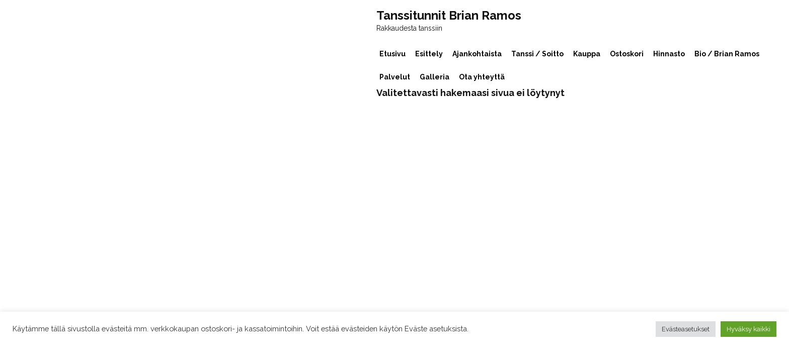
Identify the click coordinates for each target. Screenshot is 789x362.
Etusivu (392, 54)
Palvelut (394, 77)
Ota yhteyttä (482, 77)
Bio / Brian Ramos (726, 54)
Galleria (434, 77)
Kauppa (586, 54)
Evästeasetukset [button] (685, 329)
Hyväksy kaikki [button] (748, 329)
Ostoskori (627, 54)
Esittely (429, 54)
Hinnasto (669, 54)
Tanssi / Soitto (537, 54)
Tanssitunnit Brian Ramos (448, 16)
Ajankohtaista (477, 54)
